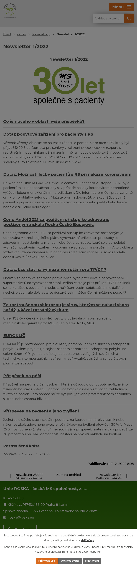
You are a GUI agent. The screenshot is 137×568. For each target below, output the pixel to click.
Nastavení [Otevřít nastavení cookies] (92, 560)
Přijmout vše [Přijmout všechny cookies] (46, 560)
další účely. (87, 540)
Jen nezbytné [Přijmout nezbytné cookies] (70, 560)
